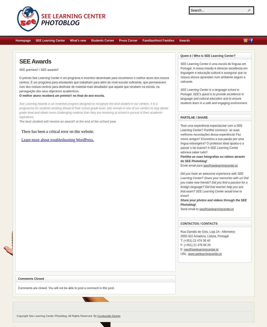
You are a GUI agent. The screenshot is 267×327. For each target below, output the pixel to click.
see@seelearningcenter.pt (220, 165)
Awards (184, 40)
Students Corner (102, 40)
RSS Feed (246, 41)
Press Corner (128, 40)
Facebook (251, 41)
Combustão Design (109, 315)
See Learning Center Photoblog (62, 18)
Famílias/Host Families (158, 40)
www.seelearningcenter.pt (205, 254)
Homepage (23, 40)
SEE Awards (35, 61)
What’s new (78, 40)
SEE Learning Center (50, 40)
